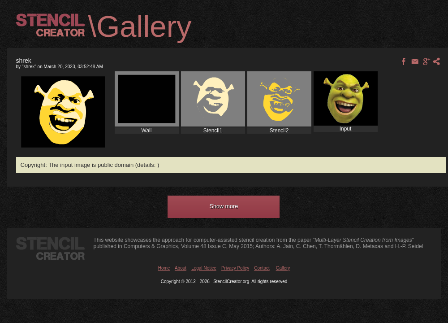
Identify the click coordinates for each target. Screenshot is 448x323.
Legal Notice (203, 268)
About (180, 268)
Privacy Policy (235, 268)
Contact (261, 268)
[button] (224, 207)
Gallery (283, 268)
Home (164, 268)
